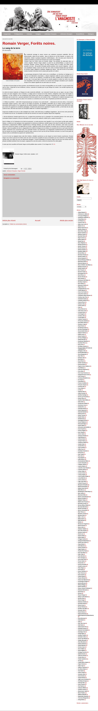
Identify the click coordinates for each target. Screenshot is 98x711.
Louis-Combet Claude (83, 476)
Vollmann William (82, 687)
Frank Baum (81, 381)
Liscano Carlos (81, 473)
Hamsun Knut (81, 413)
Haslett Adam (81, 417)
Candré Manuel (81, 290)
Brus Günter (81, 283)
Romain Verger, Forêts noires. (28, 43)
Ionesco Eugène (82, 430)
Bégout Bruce (81, 287)
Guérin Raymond (82, 410)
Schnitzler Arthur (82, 636)
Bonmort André (81, 271)
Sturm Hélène (81, 648)
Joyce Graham (81, 447)
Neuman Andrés (82, 532)
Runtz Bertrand (81, 618)
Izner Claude (81, 432)
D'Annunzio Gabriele (83, 320)
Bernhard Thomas (82, 254)
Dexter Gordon (81, 336)
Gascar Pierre (81, 398)
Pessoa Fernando (82, 564)
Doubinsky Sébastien (83, 341)
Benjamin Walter (82, 251)
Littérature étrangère (66, 34)
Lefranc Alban (81, 471)
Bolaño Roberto (82, 268)
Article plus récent (8, 220)
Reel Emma (80, 591)
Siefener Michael (82, 643)
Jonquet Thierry (82, 440)
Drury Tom (80, 344)
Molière (80, 522)
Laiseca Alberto (81, 466)
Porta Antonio (81, 574)
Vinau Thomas (81, 684)
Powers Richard (82, 578)
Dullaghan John (82, 350)
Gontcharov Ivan (82, 405)
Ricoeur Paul (81, 598)
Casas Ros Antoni (82, 293)
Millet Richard (81, 520)
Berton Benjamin (82, 258)
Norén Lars (80, 534)
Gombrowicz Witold (82, 403)
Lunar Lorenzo (81, 479)
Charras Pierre (81, 302)
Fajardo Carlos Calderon (84, 366)
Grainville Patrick (82, 408)
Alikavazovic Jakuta (82, 214)
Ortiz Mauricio (81, 545)
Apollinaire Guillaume (83, 217)
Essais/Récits (80, 34)
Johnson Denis (81, 439)
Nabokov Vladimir (82, 528)
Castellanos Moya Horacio (84, 295)
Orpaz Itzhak (81, 544)
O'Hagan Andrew (82, 539)
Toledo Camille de (82, 659)
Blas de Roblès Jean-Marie (84, 264)
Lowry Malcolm (81, 478)
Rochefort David (82, 603)
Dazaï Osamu (81, 326)
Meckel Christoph (82, 508)
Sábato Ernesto (81, 653)
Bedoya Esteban (82, 249)
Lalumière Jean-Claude (83, 467)
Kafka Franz (81, 449)
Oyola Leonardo (82, 547)
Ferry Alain (80, 371)
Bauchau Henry (81, 236)
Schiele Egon (81, 633)
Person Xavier (81, 561)
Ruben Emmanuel (82, 613)
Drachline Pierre (82, 342)
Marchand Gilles (82, 495)
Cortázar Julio (81, 315)
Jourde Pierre (81, 445)
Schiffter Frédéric (82, 635)
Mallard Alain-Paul (82, 488)
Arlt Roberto (81, 220)
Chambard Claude (82, 298)
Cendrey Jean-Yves (82, 297)
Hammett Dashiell (82, 411)
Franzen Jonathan (82, 383)
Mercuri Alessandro (82, 510)
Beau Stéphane (81, 242)
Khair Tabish (81, 454)
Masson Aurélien (82, 498)
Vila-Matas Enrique (82, 681)
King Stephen (81, 457)
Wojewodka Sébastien (83, 696)
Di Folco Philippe (82, 337)
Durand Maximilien (82, 352)
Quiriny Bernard (82, 583)
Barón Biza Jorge (82, 231)
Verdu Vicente (81, 675)
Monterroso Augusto (83, 523)
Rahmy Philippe (82, 584)
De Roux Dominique (83, 329)
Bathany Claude (82, 234)
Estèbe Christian (82, 362)
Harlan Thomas (81, 415)
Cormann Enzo (81, 312)
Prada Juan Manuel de (83, 579)
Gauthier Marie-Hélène (83, 400)
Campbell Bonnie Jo (83, 288)
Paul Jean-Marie (82, 552)
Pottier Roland (81, 576)
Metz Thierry (81, 512)
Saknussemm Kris (82, 626)
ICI (54, 144)
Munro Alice (81, 527)
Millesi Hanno (81, 518)
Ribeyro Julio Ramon (83, 596)
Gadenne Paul (81, 391)
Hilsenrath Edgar (82, 423)
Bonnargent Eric (82, 273)
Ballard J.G (80, 225)
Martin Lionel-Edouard (83, 496)
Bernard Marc (81, 253)
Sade (79, 621)
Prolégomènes (18, 34)
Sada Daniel (81, 620)
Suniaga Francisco (82, 652)
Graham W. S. (81, 406)
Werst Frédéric (81, 692)
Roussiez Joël (81, 610)
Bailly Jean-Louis (82, 224)
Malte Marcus (81, 489)
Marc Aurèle (81, 493)
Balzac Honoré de (82, 227)
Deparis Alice (81, 334)
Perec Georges (81, 557)
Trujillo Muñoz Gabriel (83, 662)
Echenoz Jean (81, 357)
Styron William (81, 650)
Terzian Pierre (81, 657)
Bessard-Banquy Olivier (83, 259)
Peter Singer (81, 567)
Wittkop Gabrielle (82, 694)
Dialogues (91, 34)
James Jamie (81, 434)
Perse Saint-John (82, 559)
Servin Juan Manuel (82, 638)
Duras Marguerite (82, 354)
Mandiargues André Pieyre (84, 491)
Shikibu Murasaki (82, 640)
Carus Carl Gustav (82, 292)
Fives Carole (81, 376)
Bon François (81, 270)
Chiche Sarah (81, 305)
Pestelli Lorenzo (82, 566)
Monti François (81, 525)
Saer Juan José (81, 623)
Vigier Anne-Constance (83, 679)
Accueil (37, 220)
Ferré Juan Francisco (83, 373)
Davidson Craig (81, 324)
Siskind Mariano (82, 645)
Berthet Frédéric (82, 256)
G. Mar (79, 389)
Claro (79, 307)
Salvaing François (82, 628)
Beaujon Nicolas (82, 244)
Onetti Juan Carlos (82, 542)
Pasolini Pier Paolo (82, 551)
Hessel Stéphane (82, 422)
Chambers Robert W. (83, 300)
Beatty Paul (80, 241)
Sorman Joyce (81, 647)
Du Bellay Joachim (82, 346)
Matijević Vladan (82, 500)
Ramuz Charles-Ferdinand (84, 588)
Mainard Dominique (82, 486)
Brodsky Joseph (82, 281)
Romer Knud (81, 605)
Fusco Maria (81, 388)
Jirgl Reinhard (81, 437)
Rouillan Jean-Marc (82, 608)
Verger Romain (21, 171)
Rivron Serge (81, 600)
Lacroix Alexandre (82, 462)
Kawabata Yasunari (82, 450)
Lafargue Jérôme (82, 464)
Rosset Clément (82, 606)
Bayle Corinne (81, 237)
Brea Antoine (81, 278)
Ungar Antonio (81, 664)
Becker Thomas (81, 246)
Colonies (29, 34)
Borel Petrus (81, 275)
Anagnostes (7, 34)
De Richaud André (82, 327)
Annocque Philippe (82, 215)
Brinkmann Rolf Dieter (83, 280)
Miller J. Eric (81, 517)
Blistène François (82, 266)
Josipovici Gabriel (82, 442)
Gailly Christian (81, 393)
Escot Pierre (81, 361)
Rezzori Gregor (81, 595)
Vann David (80, 670)
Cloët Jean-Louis (82, 310)
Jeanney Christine (82, 435)
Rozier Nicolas (81, 612)
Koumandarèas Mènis (83, 461)
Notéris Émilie (81, 535)
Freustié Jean (81, 386)
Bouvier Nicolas (82, 276)
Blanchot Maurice (82, 263)
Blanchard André (82, 261)
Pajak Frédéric (81, 549)
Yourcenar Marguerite (83, 698)
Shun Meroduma (82, 642)
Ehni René (80, 359)
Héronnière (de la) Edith (83, 427)
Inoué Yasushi (81, 428)
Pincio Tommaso (82, 571)
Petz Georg (80, 569)
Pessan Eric (81, 562)
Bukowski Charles (82, 285)
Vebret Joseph (81, 672)
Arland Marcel (81, 219)
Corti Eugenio (81, 314)
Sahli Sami (80, 625)
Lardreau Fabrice (82, 469)
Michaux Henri (81, 515)
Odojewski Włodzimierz (83, 540)
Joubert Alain (81, 444)
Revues (80, 593)
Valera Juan (81, 665)
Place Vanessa (81, 573)
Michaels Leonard (82, 513)
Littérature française (50, 34)
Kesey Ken (80, 452)
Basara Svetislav (82, 232)
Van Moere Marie (82, 669)
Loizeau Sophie (81, 474)
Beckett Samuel (81, 248)
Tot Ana (80, 660)
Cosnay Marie (81, 317)
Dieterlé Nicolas (82, 339)
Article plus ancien (66, 220)
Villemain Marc (81, 682)
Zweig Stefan (81, 699)
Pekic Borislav (81, 556)
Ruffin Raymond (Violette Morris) (86, 615)
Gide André (80, 401)
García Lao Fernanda (83, 396)
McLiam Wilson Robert (83, 505)
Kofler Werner (81, 459)
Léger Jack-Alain (82, 481)
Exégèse (38, 34)
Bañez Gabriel (81, 239)
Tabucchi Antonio (82, 655)
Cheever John (81, 303)
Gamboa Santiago (82, 395)
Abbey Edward (81, 212)
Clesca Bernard (81, 309)
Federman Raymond (83, 369)
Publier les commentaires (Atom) (18, 224)
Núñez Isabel (81, 537)
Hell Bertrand (81, 418)
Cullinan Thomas (82, 319)
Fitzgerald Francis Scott (83, 374)
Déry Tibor (80, 356)
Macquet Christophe (83, 484)
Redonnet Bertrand (82, 590)
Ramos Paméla (81, 586)
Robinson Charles (82, 601)
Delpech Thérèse (82, 332)
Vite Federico (81, 686)
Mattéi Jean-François (83, 501)
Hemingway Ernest (82, 420)
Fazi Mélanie (81, 367)
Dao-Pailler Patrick (82, 322)
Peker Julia (80, 554)
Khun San (80, 456)
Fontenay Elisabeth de (83, 378)
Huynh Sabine (81, 425)
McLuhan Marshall (82, 506)
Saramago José (81, 631)
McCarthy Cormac (82, 503)
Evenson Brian (81, 364)
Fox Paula (80, 379)
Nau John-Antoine (82, 530)
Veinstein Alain (81, 674)
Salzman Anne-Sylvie (83, 630)
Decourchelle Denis (82, 331)
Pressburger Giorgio (83, 581)
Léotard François (82, 483)
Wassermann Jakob (82, 691)
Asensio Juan (81, 222)
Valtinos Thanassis (82, 667)
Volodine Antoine (82, 689)
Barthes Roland (81, 229)
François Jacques (82, 384)
